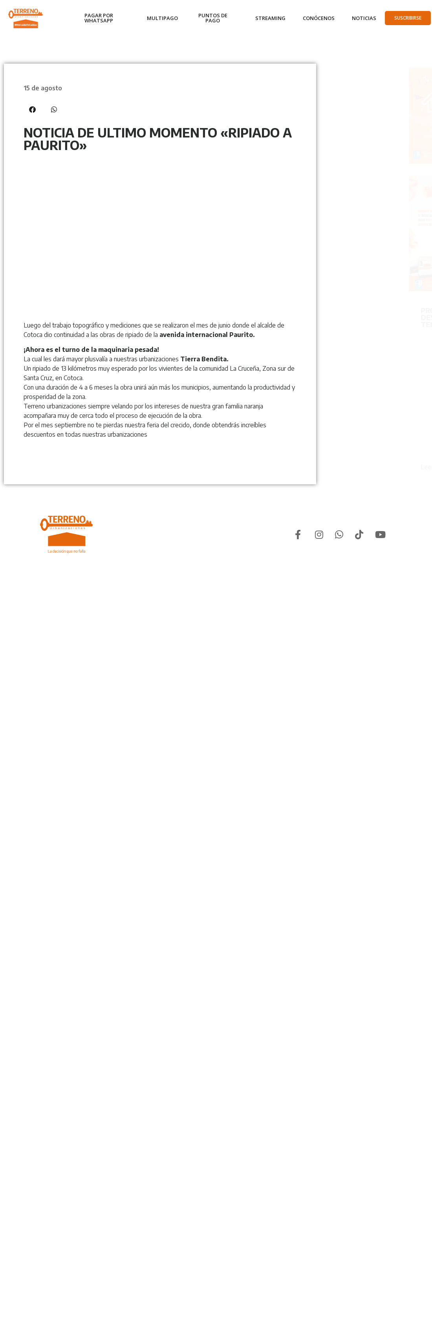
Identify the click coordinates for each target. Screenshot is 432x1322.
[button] (32, 109)
